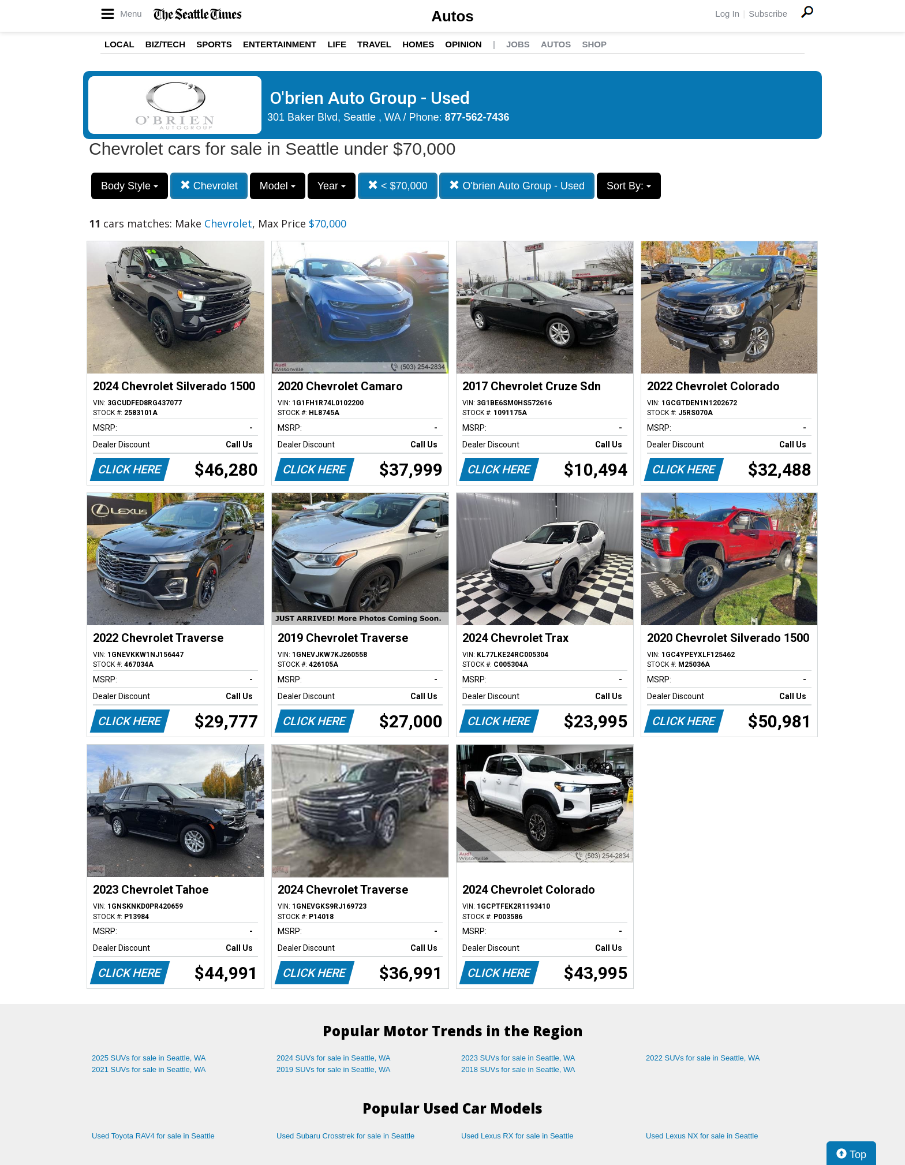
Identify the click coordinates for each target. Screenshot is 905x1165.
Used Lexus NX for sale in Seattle (702, 1136)
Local (119, 44)
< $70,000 (398, 186)
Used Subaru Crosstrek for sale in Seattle (345, 1136)
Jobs (518, 44)
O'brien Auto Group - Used (517, 186)
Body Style (129, 186)
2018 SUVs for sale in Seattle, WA (518, 1069)
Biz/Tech (165, 44)
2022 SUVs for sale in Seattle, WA (703, 1058)
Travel (374, 44)
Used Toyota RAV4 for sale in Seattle (153, 1136)
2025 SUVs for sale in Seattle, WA (149, 1058)
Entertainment (279, 44)
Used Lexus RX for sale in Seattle (517, 1136)
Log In (727, 13)
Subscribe (768, 13)
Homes (418, 44)
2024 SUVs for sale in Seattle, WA (333, 1058)
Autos (452, 16)
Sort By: (629, 186)
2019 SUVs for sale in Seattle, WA (333, 1069)
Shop (594, 44)
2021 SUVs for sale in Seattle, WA (149, 1069)
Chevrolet (209, 186)
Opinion (463, 44)
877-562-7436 (477, 117)
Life (336, 44)
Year (331, 186)
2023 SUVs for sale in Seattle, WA (518, 1058)
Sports (214, 44)
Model (278, 186)
